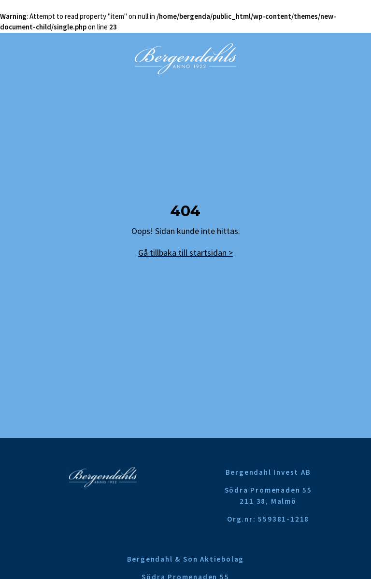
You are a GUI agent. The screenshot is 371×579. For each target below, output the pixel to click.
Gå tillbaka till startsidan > (185, 252)
